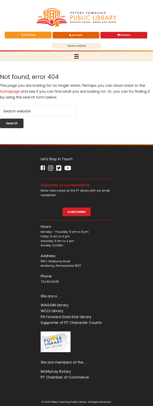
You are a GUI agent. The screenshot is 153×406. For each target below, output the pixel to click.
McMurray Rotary (56, 371)
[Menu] (76, 56)
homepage (10, 91)
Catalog (28, 34)
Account (76, 35)
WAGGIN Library (55, 305)
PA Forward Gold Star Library (66, 316)
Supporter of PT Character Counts (71, 322)
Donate (124, 35)
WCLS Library (52, 310)
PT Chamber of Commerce (65, 377)
